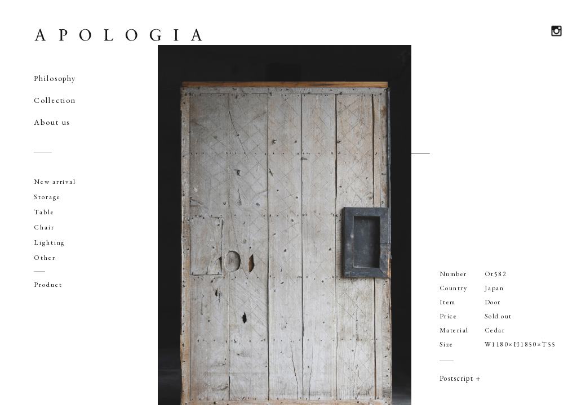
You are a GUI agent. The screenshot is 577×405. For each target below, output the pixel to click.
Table (44, 212)
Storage (47, 196)
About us (52, 122)
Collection (55, 100)
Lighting (49, 242)
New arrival (55, 181)
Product (48, 284)
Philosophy (55, 78)
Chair (44, 227)
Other (45, 257)
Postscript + (460, 378)
